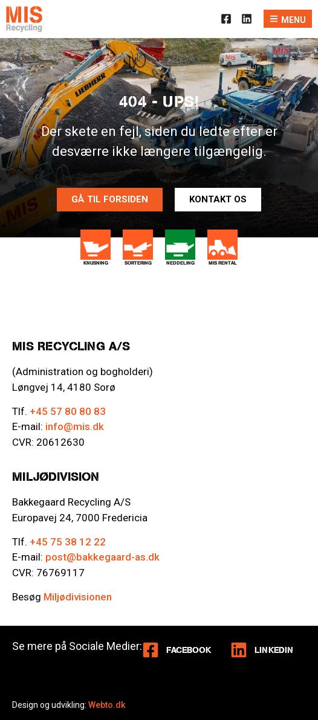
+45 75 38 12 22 (68, 542)
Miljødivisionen (78, 597)
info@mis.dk (74, 426)
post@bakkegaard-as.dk (102, 557)
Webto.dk (106, 705)
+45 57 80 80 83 (68, 411)
